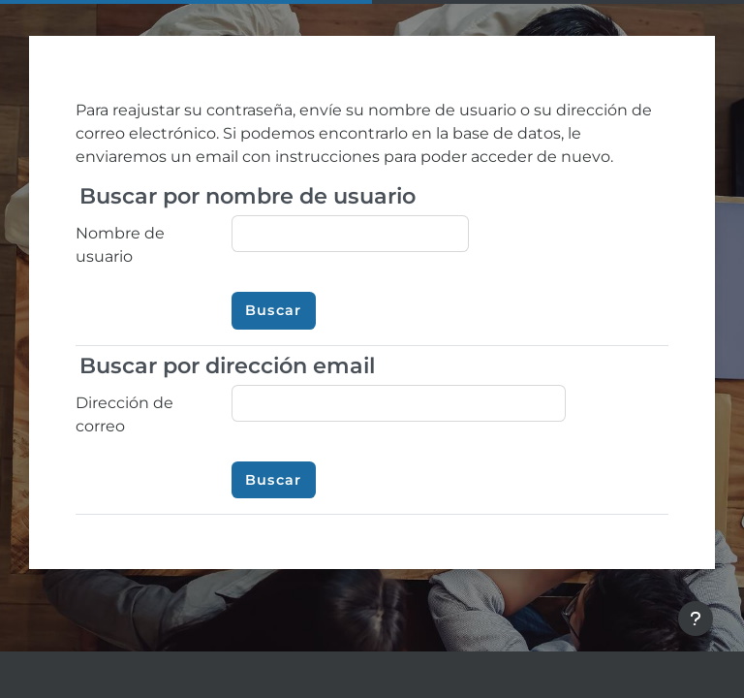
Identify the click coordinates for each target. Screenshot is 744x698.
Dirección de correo (124, 414)
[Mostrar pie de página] (695, 618)
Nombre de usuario (120, 245)
